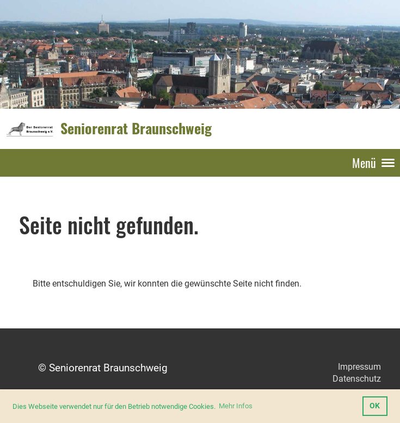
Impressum (359, 367)
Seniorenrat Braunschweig (136, 128)
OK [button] (375, 405)
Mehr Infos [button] (236, 406)
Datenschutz (357, 379)
